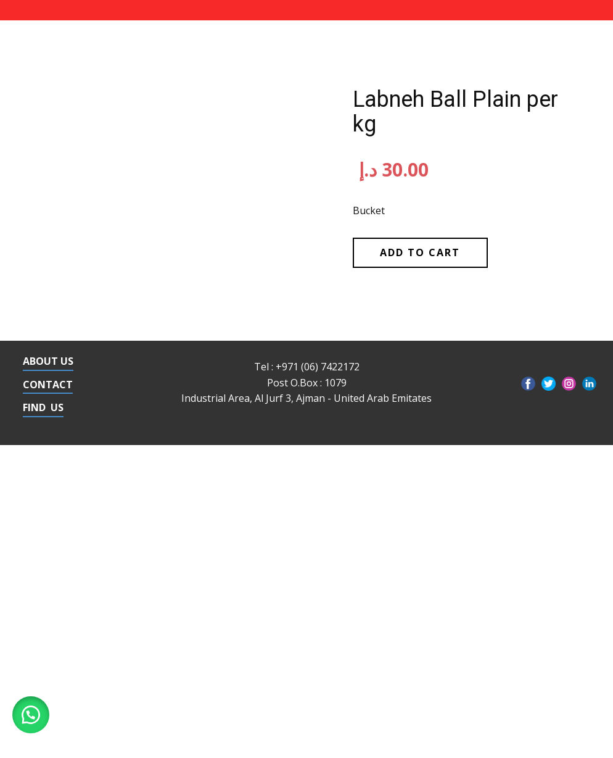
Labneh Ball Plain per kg (455, 111)
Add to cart (420, 252)
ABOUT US (48, 361)
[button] (30, 714)
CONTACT (48, 384)
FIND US (43, 407)
